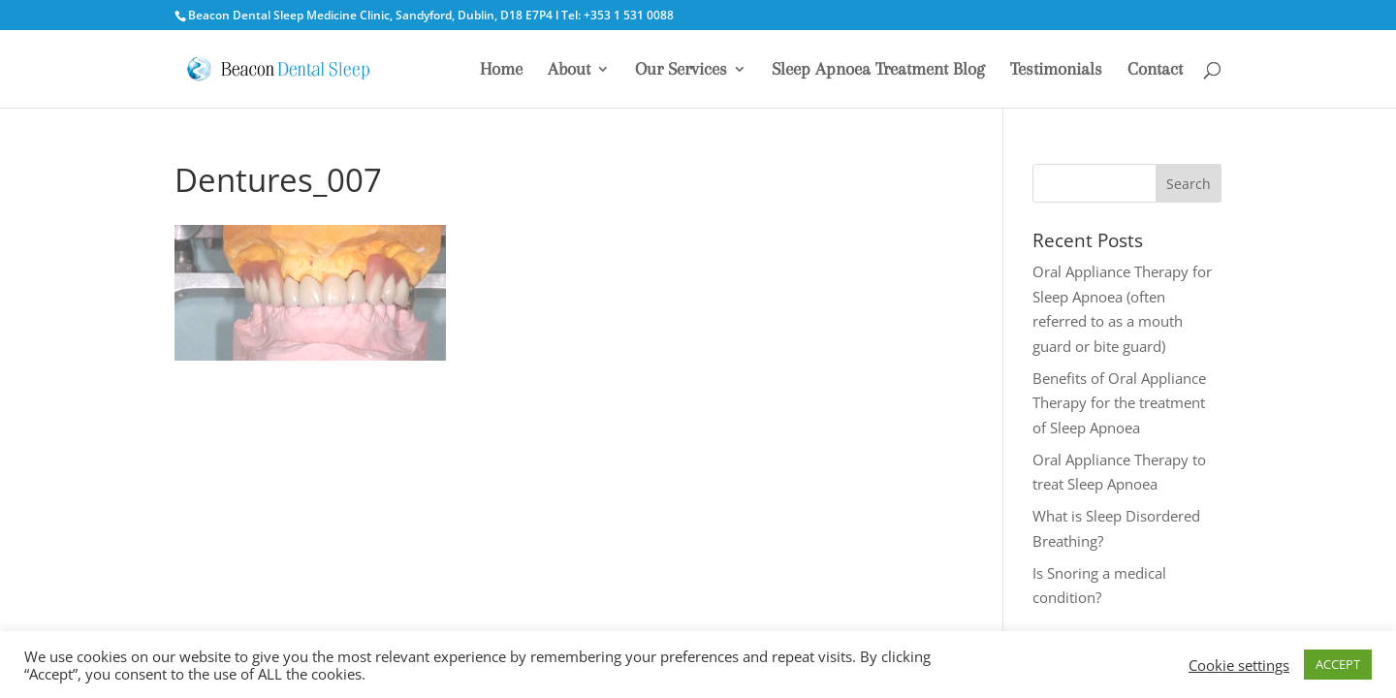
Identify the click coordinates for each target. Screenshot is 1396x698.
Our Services (681, 70)
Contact (1155, 70)
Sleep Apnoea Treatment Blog (878, 70)
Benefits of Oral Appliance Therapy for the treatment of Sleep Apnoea (1119, 402)
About (569, 70)
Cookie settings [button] (1239, 665)
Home (501, 70)
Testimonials (1056, 70)
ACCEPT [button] (1338, 664)
